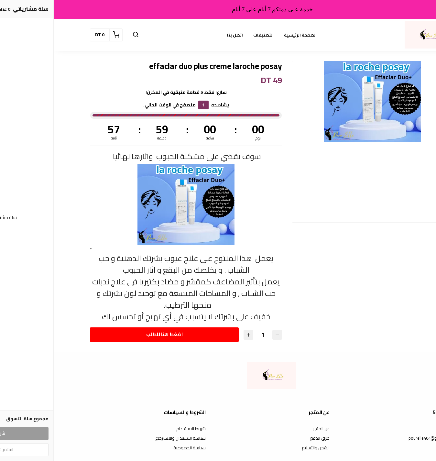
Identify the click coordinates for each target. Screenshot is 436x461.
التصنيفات (210, 35)
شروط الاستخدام (137, 429)
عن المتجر (267, 429)
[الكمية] (209, 334)
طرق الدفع (266, 438)
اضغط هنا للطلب (110, 334)
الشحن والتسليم (262, 448)
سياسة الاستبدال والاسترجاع (127, 438)
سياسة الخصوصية (136, 448)
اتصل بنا (181, 35)
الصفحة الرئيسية (246, 35)
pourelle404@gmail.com (377, 438)
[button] (81, 34)
